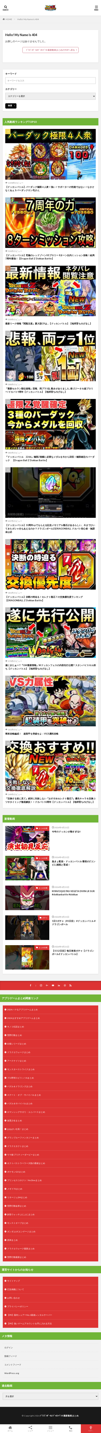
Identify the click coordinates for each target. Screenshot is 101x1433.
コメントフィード (12, 1364)
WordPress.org (11, 1373)
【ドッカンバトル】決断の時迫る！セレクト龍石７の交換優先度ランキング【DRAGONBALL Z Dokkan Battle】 (44, 599)
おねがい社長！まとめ (17, 1129)
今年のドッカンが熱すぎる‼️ (66, 831)
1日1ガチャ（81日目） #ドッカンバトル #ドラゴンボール (74, 923)
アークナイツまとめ (16, 1060)
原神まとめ (12, 1240)
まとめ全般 (43, 828)
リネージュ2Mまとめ (17, 1197)
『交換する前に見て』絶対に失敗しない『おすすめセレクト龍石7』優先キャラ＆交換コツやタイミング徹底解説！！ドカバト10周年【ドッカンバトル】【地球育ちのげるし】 (50, 800)
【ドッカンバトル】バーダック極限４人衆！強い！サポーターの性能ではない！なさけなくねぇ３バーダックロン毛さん (49, 189)
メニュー (50, 1429)
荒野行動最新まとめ (16, 1257)
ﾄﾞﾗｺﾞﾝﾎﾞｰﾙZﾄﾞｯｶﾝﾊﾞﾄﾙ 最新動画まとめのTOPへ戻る (50, 50)
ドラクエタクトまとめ (17, 1146)
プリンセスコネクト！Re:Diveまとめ (24, 1180)
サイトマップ (13, 1281)
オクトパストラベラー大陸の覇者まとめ (26, 1163)
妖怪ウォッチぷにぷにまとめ (21, 1214)
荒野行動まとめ (14, 1035)
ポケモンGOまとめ (16, 1171)
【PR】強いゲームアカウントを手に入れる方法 (29, 1323)
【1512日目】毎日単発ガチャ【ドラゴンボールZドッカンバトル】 (73, 952)
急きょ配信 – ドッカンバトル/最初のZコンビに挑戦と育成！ (73, 863)
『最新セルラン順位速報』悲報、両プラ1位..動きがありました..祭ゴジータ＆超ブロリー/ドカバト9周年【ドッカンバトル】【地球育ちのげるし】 (49, 390)
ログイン (8, 1347)
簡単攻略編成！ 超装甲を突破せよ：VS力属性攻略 (31, 733)
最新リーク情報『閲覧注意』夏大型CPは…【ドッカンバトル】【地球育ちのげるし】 (48, 323)
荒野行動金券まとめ (16, 1206)
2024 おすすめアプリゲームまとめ (23, 1018)
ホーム (10, 1429)
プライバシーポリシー (17, 1306)
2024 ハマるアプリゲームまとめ (22, 1009)
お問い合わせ (13, 1298)
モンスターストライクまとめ (21, 1069)
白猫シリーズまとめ (16, 1043)
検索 (10, 105)
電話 (71, 1429)
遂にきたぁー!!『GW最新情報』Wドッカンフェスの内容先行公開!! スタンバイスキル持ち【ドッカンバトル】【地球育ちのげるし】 (50, 667)
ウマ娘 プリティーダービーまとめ (23, 1154)
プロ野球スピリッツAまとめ (20, 1078)
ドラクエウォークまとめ (18, 1052)
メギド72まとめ (14, 1189)
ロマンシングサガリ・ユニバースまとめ (26, 1112)
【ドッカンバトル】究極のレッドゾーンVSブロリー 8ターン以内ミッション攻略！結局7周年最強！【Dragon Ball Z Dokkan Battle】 (50, 257)
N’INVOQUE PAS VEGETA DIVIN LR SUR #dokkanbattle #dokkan (73, 893)
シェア (30, 1429)
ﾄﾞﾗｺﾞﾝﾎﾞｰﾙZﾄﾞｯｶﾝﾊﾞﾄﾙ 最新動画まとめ (59, 1415)
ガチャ (45, 918)
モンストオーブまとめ (17, 1223)
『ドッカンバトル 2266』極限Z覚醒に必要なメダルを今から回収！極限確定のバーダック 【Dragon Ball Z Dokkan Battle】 (50, 458)
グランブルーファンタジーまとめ (23, 1137)
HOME (9, 19)
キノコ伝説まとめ (15, 1026)
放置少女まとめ (14, 1120)
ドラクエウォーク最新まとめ (21, 1248)
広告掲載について (15, 1289)
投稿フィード (10, 1356)
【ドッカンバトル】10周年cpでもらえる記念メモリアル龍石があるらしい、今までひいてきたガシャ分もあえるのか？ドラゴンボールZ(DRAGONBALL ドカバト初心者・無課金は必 (50, 528)
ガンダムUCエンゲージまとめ (21, 1231)
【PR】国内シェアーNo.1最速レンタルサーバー (29, 1315)
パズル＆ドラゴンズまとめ (19, 1086)
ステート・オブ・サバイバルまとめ (24, 1095)
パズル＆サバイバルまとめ (19, 1103)
